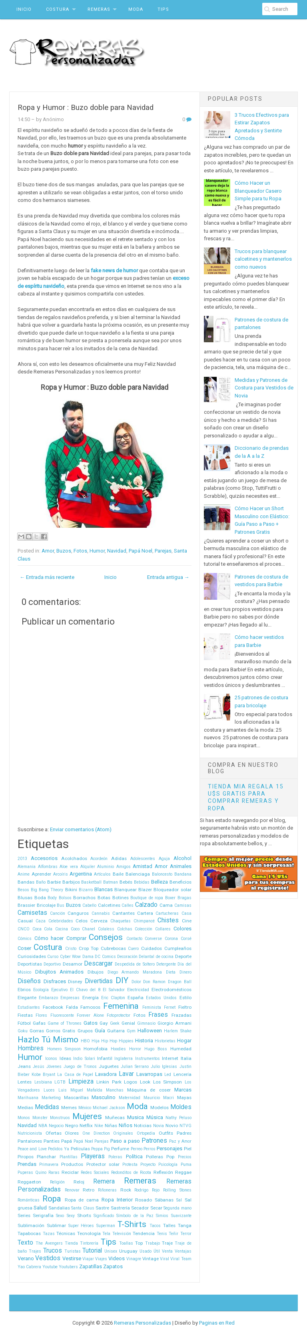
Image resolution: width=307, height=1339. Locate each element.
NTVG (185, 1125)
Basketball (91, 882)
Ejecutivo (59, 989)
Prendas (27, 1164)
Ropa (51, 1198)
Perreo (136, 1148)
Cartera (145, 913)
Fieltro (184, 1007)
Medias (25, 1107)
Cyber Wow (70, 956)
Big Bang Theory (47, 889)
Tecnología (89, 1233)
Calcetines (109, 905)
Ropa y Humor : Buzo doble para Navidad (86, 107)
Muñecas (115, 1117)
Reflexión (163, 1172)
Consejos (106, 937)
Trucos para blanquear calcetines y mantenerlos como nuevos (263, 259)
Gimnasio (146, 1023)
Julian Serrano (135, 1066)
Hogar (184, 1041)
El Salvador (114, 989)
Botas (104, 897)
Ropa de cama (82, 1200)
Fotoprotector (118, 1015)
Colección (143, 929)
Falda (72, 1007)
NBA (42, 1125)
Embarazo (48, 997)
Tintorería (89, 1243)
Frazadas (181, 1015)
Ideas (65, 1058)
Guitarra (116, 1031)
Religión (57, 1182)
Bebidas (142, 882)
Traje (167, 1243)
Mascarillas (76, 1097)
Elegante (27, 997)
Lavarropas (149, 1074)
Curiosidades (32, 956)
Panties (52, 1141)
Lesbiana (43, 1082)
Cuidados (151, 948)
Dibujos (96, 972)
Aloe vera (69, 866)
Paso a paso (125, 1141)
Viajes (101, 1258)
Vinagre (133, 1258)
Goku (23, 1031)
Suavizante (181, 1215)
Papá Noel (140, 551)
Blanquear (125, 889)
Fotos (80, 551)
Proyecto (147, 1164)
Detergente (166, 964)
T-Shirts (132, 1224)
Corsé (186, 938)
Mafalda (94, 1090)
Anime (24, 874)
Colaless (106, 929)
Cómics (25, 938)
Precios (184, 1156)
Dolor (136, 981)
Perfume (120, 1148)
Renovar (72, 1190)
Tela (106, 1233)
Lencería (182, 1074)
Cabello (89, 905)
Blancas (103, 889)
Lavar (126, 1074)
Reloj (79, 1182)
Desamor (72, 964)
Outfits (166, 1133)
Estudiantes (29, 1007)
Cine (186, 921)
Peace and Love (32, 1148)
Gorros (53, 1031)
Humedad (180, 1049)
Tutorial (92, 1250)
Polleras (154, 1156)
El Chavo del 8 (85, 989)
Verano (26, 1258)
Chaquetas (120, 921)
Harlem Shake (177, 1031)
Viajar (88, 1258)
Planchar (46, 1156)
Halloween (150, 1031)
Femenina (121, 1006)
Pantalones (30, 1141)
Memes (69, 1107)
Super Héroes (81, 1225)
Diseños (29, 981)
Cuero (133, 948)
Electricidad (138, 989)
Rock (125, 1190)
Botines (120, 897)
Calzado (146, 904)
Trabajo (152, 1243)
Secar (156, 1208)
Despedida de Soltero (135, 964)
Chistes (168, 920)
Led (167, 1074)
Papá (66, 1141)
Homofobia (96, 1049)
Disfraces (55, 981)
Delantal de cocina (156, 956)
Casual (25, 921)
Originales (123, 1133)
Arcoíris (60, 874)
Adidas (119, 858)
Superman (105, 1225)
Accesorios (44, 858)
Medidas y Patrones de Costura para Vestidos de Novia (264, 388)
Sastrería (120, 1208)
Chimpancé (144, 921)
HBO (85, 1041)
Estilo (185, 997)
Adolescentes (142, 858)
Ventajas (183, 1251)
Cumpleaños (177, 948)
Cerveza (99, 921)
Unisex (110, 1251)
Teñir (173, 1233)
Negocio (56, 1125)
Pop (170, 1156)
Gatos (91, 1023)
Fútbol (24, 1023)
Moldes (180, 1107)
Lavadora (106, 1074)
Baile (118, 874)
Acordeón (99, 858)
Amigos (123, 866)
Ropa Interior (117, 1200)
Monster (40, 1117)
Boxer (170, 897)
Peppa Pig (100, 1148)
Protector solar (103, 1164)
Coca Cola (42, 929)
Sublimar (56, 1225)
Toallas (126, 1243)
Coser (24, 948)
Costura (57, 9)
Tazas (49, 1233)
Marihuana (28, 1097)
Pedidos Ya (58, 1148)
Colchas (124, 929)
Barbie (54, 882)
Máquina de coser (148, 1090)
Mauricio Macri (159, 1097)
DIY (122, 980)
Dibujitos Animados (59, 972)
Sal (179, 1200)
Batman (110, 882)
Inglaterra (123, 1058)
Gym (131, 1031)
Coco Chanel (83, 929)
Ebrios (24, 989)
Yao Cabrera (29, 1266)
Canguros (78, 913)
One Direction (96, 1133)
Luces (49, 1090)
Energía (90, 997)
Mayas (184, 1097)
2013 (22, 858)
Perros (149, 1148)
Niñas (111, 1125)
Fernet (169, 1007)
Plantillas (69, 1156)
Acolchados (74, 858)
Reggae (183, 1172)
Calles (128, 905)
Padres (184, 1133)
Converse (153, 938)
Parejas (163, 551)
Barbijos (71, 882)
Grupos (85, 1031)
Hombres (31, 1048)
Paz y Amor (180, 1141)
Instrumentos (147, 1058)
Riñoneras (107, 1190)
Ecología (41, 989)
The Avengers (49, 1243)
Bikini (71, 889)
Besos (23, 889)
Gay (104, 1023)
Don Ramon (154, 981)
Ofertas (54, 1133)
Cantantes (123, 913)
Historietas (165, 1041)
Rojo (155, 1190)
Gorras (37, 1031)
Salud (40, 1208)
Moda (135, 9)
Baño (41, 882)
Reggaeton (29, 1182)
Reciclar (70, 1172)
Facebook (53, 1007)
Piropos (26, 1156)
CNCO (24, 929)
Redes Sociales (95, 1172)
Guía (100, 1031)
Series (24, 1215)
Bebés (126, 882)
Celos (82, 921)
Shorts (84, 1215)
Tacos (155, 1225)
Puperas (25, 1172)
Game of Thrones (65, 1023)
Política (134, 1156)
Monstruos (60, 1117)
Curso (52, 956)
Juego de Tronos (80, 1066)
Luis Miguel (70, 1090)
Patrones (154, 1140)
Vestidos (47, 1258)
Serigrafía (43, 1215)
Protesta (130, 1164)
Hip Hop (109, 1041)
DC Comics (105, 956)
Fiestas (25, 1015)
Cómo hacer (49, 938)
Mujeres (87, 1116)
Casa (186, 913)
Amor (48, 551)
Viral (164, 1258)
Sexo (60, 1215)
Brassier (26, 905)
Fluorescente (62, 1015)
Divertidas (99, 981)
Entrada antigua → (168, 577)
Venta (167, 1251)
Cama (166, 905)
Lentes (25, 1082)
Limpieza (81, 1081)
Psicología (167, 1164)
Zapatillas (90, 1266)
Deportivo (52, 964)
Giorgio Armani (174, 1023)
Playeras (93, 1156)
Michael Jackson (109, 1107)
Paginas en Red (217, 1323)
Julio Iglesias (164, 1066)
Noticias (143, 1125)
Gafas (39, 1023)
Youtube (50, 1266)
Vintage (150, 1258)
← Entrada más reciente (47, 577)
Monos (24, 1117)
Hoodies (118, 1049)
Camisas (182, 905)
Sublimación (31, 1225)
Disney (75, 981)
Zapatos (113, 1266)
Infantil (104, 1058)
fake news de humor (114, 270)
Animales (180, 866)
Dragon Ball (179, 981)
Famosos (90, 1007)
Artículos (102, 874)
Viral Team (180, 1258)
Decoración (127, 956)
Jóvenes (54, 1066)
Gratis (68, 1031)
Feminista (151, 1007)
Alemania (27, 866)
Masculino (104, 1097)
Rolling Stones (177, 1190)
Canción (57, 913)
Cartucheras (167, 913)
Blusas (25, 897)
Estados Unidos (161, 997)
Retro (88, 1190)
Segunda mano (177, 1208)
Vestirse (71, 1258)
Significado (104, 1215)
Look (145, 1082)
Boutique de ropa (146, 897)
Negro (71, 1125)
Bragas (184, 897)
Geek (115, 1023)
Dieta (170, 972)
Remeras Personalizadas (142, 1323)
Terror (185, 1233)
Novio (171, 1125)
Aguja (164, 858)
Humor (97, 551)
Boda (40, 897)
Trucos (52, 1250)
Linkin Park (109, 1082)
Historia (144, 1041)
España (136, 997)
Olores (72, 1133)
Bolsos (65, 897)
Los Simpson (167, 1082)
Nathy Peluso (178, 1117)
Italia (186, 1058)
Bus (60, 905)
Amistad (142, 866)
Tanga (184, 1225)
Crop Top (89, 948)
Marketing (51, 1097)
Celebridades (60, 921)
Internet (170, 1058)
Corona (171, 938)
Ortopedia (146, 1133)
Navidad (116, 551)
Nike (98, 1125)
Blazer (145, 889)
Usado (146, 1251)
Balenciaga (138, 874)
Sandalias (59, 1208)
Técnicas (65, 1233)
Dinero (185, 972)
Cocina (61, 929)
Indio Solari (84, 1058)
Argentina (81, 874)
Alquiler (87, 866)
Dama (88, 956)
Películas (80, 1148)
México (84, 1107)
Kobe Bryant (43, 1074)
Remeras (99, 9)
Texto (25, 1242)
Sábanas (164, 1200)
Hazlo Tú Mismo (48, 1039)
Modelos (159, 1107)
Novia (158, 1125)
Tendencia (144, 1233)
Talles (169, 1225)
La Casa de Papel (75, 1074)
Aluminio (105, 866)
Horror (135, 1049)
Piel (187, 1148)
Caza (41, 921)
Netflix (86, 1125)
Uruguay (128, 1251)
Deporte (183, 956)
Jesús (38, 1066)
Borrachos (84, 897)
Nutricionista (30, 1133)
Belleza (159, 882)
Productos (72, 1164)
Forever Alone (90, 1015)
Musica (135, 1117)
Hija (96, 1041)
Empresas (70, 997)
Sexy (71, 1215)
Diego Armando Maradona (135, 972)
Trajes (35, 1251)
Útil (157, 1251)
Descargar (98, 963)
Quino (40, 1172)
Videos (116, 1258)
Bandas (26, 882)
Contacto (134, 938)
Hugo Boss (155, 1049)
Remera (104, 1181)
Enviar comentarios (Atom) (81, 829)
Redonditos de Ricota (131, 1172)
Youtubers (68, 1266)
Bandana (182, 874)
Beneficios (180, 882)
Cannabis (101, 913)
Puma (186, 1164)
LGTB (60, 1082)
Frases (158, 1014)
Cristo (70, 948)
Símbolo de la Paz (135, 1215)
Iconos (51, 1058)
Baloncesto (162, 874)
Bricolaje (46, 905)
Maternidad (129, 1097)
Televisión (121, 1233)
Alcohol (182, 858)
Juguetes (109, 1066)
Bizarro (86, 889)
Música (154, 1117)
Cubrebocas (113, 948)
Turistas (72, 1251)
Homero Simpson (64, 1049)
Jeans (24, 1066)
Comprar (76, 938)
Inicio (24, 9)
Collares (163, 929)
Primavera (48, 1164)
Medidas (47, 1107)
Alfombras (48, 866)
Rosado (143, 1200)
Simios (162, 1215)
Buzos (63, 551)
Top (139, 1243)
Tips (163, 9)
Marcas (182, 1090)
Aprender (41, 874)
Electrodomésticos (171, 989)
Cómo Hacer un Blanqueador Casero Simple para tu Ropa (258, 191)
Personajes (169, 1148)
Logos (130, 1082)
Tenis (162, 1233)
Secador (140, 1208)
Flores (41, 1015)
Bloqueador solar (172, 889)
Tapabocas (29, 1233)
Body (52, 897)
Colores (182, 929)
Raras (54, 1172)
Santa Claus (82, 1208)
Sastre (102, 1208)
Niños (125, 1125)
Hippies (126, 1041)
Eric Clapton (113, 997)
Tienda (71, 1243)
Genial (128, 1023)
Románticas (29, 1200)
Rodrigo (141, 1190)
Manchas (115, 1090)
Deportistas (30, 964)
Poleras (115, 1156)
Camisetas (32, 912)
